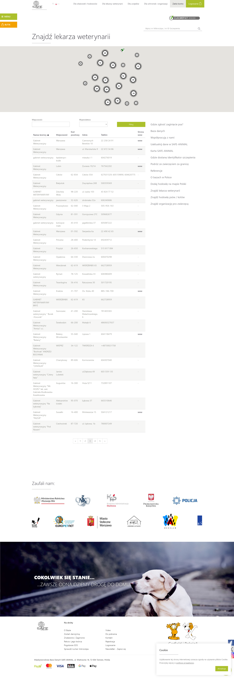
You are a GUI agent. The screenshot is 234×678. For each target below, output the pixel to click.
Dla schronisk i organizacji (155, 3)
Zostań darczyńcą (72, 634)
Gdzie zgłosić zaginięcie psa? (167, 124)
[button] (122, 50)
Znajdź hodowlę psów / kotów (168, 197)
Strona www (141, 133)
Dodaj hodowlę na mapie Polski (168, 183)
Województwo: (85, 119)
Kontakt (109, 637)
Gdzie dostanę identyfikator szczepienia (173, 157)
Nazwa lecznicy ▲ (41, 134)
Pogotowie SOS (71, 645)
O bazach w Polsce (161, 177)
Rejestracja (110, 641)
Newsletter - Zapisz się (116, 648)
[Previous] (75, 441)
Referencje (156, 170)
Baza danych (158, 130)
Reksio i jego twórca (73, 641)
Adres (84, 134)
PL (55, 3)
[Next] (104, 441)
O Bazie (67, 630)
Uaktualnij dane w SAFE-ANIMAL (169, 144)
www (140, 140)
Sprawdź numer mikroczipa (76, 648)
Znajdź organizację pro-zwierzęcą (169, 203)
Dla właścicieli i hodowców (85, 3)
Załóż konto (178, 3)
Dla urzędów (133, 3)
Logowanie (195, 3)
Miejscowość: (37, 119)
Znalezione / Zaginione (74, 637)
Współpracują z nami (162, 137)
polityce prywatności (185, 663)
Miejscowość (61, 134)
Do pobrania (111, 634)
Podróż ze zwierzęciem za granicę (170, 164)
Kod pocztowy (75, 133)
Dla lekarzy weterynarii (112, 3)
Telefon (104, 134)
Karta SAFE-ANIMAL (162, 150)
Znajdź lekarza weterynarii (165, 190)
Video (108, 630)
